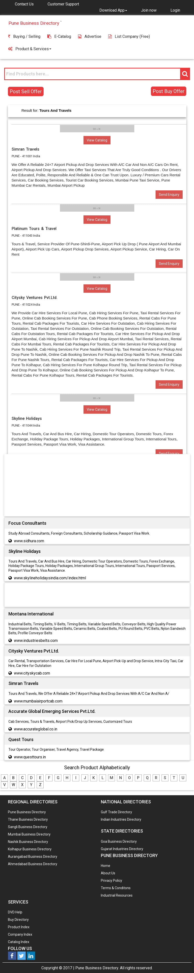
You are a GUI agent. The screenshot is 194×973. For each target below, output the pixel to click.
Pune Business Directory (27, 812)
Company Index (20, 934)
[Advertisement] (97, 486)
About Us (108, 873)
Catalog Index (18, 942)
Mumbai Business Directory (29, 834)
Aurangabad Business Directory (32, 857)
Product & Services (29, 48)
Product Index (18, 927)
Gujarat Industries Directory (122, 849)
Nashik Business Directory (28, 842)
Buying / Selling (24, 36)
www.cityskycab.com (32, 673)
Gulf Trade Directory (116, 812)
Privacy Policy (111, 880)
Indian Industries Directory (121, 819)
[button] (113, 10)
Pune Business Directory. (97, 968)
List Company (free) (129, 36)
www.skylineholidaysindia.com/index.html (50, 578)
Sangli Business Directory (27, 827)
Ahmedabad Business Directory (32, 864)
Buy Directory (18, 920)
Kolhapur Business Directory (30, 849)
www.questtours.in (30, 757)
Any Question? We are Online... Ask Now (183, 961)
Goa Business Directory (119, 841)
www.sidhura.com (29, 541)
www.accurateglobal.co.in (35, 729)
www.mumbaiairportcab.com (38, 701)
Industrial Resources (117, 895)
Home (105, 866)
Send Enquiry (169, 195)
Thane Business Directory (28, 819)
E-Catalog (59, 36)
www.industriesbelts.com (36, 640)
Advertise (89, 36)
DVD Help (15, 912)
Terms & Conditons (116, 888)
